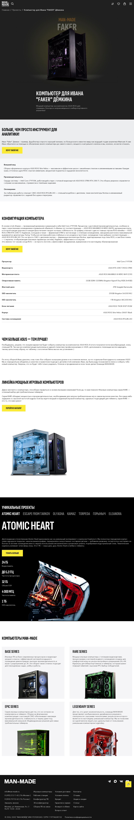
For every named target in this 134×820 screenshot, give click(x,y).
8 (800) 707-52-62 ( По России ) (17, 799)
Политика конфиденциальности (78, 817)
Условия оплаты (62, 795)
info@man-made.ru (12, 791)
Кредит (58, 799)
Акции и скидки (79, 799)
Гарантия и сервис (62, 803)
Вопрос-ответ (61, 810)
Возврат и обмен (62, 806)
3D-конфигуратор (41, 803)
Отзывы (76, 795)
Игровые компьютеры (43, 791)
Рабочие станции (41, 795)
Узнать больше (12, 553)
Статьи (76, 803)
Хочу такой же (12, 150)
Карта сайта (78, 806)
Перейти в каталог (14, 408)
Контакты (77, 791)
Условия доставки (62, 791)
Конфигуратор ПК (41, 799)
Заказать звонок (12, 803)
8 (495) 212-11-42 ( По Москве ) (18, 795)
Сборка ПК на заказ (42, 806)
